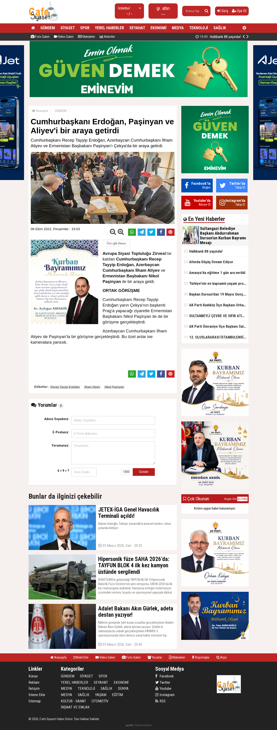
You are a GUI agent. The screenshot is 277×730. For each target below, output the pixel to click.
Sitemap (35, 701)
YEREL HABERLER (109, 27)
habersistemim (143, 725)
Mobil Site (81, 657)
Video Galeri (63, 37)
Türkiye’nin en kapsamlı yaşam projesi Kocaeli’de (216, 283)
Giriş (222, 11)
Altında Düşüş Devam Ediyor (208, 261)
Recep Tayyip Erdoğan (65, 387)
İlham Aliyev (92, 387)
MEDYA (178, 27)
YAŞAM (100, 694)
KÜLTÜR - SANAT (73, 701)
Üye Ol (239, 11)
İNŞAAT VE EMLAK (75, 707)
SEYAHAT (137, 27)
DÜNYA (123, 688)
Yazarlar (155, 657)
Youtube (163, 688)
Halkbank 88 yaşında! (203, 251)
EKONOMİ (158, 27)
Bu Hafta (242, 499)
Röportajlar (200, 657)
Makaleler (86, 37)
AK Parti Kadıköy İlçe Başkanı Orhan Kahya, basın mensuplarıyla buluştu (216, 304)
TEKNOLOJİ (198, 27)
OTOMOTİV (100, 701)
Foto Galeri (40, 37)
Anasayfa (40, 111)
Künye (33, 676)
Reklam (34, 682)
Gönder (143, 472)
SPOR (84, 27)
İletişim (34, 688)
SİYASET (67, 27)
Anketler (107, 37)
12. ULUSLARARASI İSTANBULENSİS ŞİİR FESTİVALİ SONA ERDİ (216, 337)
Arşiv (221, 657)
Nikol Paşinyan (114, 387)
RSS (160, 701)
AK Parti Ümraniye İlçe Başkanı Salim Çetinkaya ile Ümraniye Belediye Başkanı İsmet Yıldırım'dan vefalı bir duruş (216, 326)
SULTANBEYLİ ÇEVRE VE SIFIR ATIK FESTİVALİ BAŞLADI (216, 315)
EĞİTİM (117, 694)
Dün (235, 499)
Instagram (165, 694)
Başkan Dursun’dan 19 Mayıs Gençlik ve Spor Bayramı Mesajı (216, 294)
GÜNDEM (47, 27)
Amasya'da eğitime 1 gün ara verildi (214, 272)
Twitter (162, 682)
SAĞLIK (219, 27)
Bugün (228, 499)
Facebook (164, 676)
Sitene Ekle (37, 694)
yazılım (129, 725)
